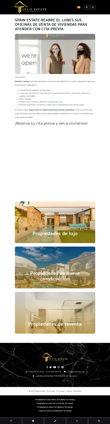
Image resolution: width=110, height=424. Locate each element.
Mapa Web (77, 391)
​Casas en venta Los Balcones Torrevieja (55, 411)
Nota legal (51, 391)
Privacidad (60, 391)
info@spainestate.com (76, 372)
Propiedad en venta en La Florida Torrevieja (55, 403)
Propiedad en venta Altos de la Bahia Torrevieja (55, 399)
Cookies (69, 391)
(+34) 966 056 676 (53, 372)
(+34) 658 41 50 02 (36, 372)
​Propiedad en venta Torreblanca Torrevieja (55, 407)
